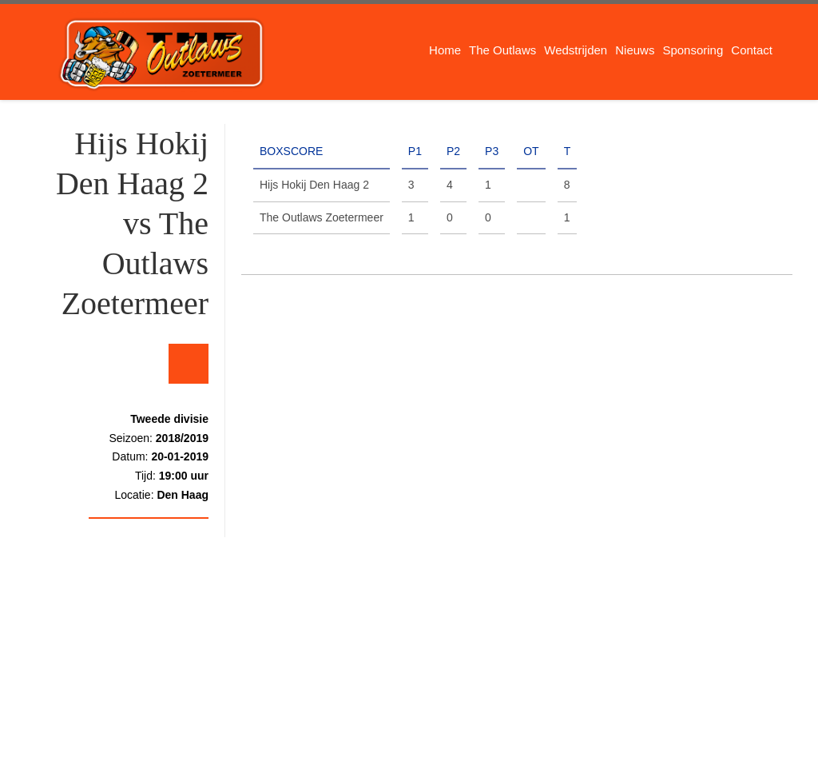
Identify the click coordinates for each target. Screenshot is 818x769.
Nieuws (634, 50)
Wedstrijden (575, 50)
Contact (751, 50)
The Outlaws (502, 50)
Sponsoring (692, 50)
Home (445, 50)
